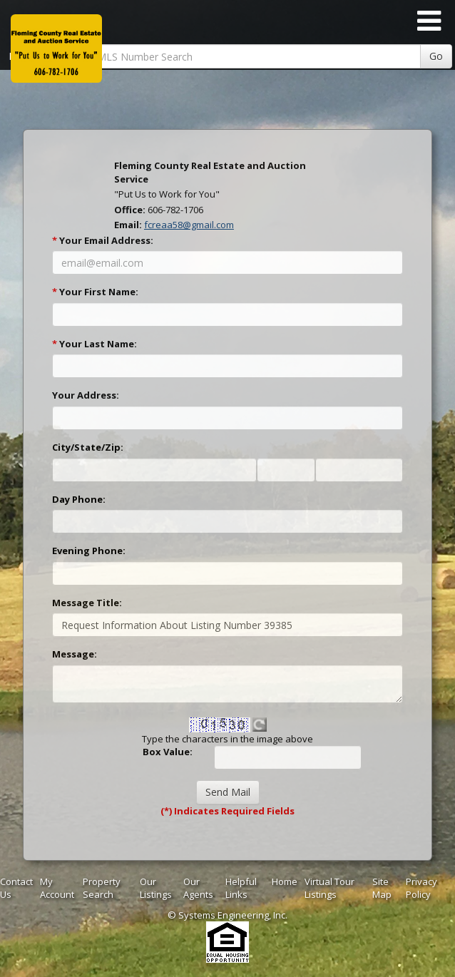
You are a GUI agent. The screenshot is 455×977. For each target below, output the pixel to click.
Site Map (382, 888)
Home (284, 881)
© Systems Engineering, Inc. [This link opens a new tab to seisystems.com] (227, 915)
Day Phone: (79, 499)
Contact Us (16, 888)
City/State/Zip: (87, 447)
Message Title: (87, 602)
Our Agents (198, 888)
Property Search (102, 888)
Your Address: (85, 395)
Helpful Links (241, 888)
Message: (74, 654)
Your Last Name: (94, 343)
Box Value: (168, 751)
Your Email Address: (102, 240)
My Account (57, 888)
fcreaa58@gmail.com (189, 224)
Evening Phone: (89, 550)
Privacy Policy (421, 888)
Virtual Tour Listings (329, 888)
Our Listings (156, 888)
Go (436, 56)
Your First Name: (95, 291)
